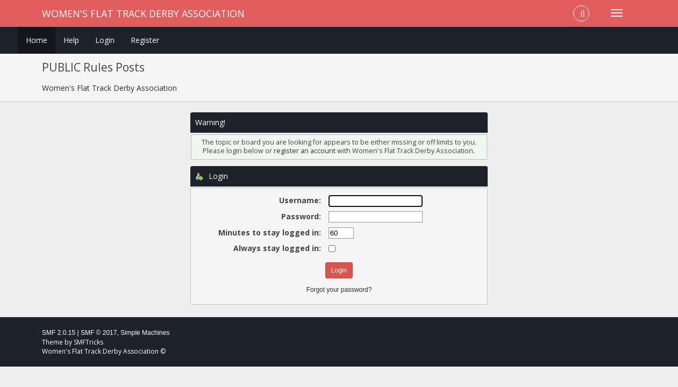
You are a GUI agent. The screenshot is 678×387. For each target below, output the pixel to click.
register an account (305, 150)
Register (145, 40)
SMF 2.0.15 (58, 332)
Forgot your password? (339, 289)
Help (71, 40)
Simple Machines (144, 332)
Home (36, 40)
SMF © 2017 (99, 332)
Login (105, 40)
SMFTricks (88, 342)
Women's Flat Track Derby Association (143, 13)
